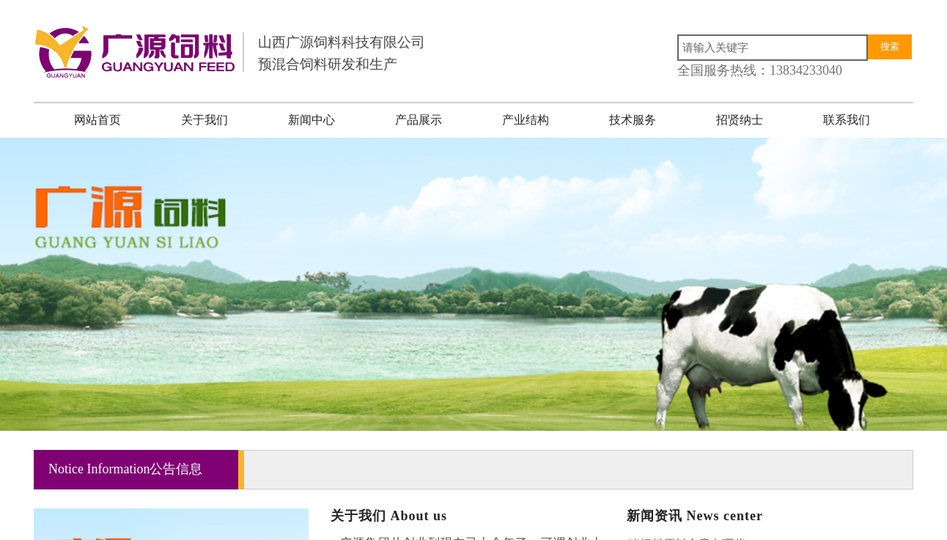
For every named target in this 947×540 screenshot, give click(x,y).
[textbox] (772, 47)
